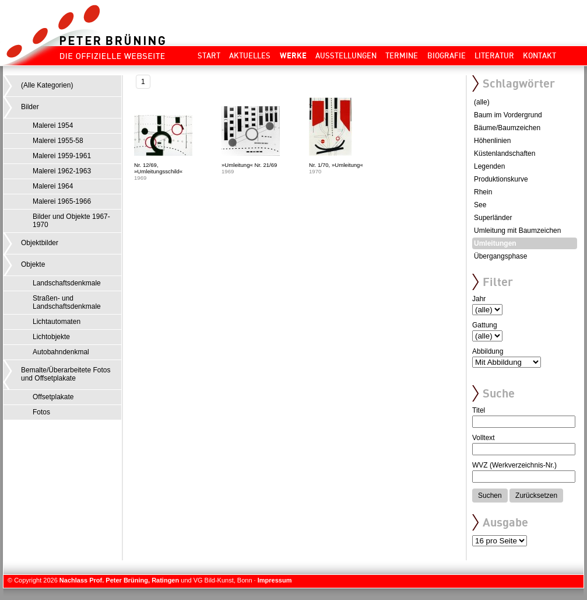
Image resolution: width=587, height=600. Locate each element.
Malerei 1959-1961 (62, 156)
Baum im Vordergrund (508, 115)
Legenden (489, 166)
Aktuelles (249, 55)
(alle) (482, 102)
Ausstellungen (346, 55)
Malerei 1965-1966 (62, 201)
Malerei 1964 (53, 186)
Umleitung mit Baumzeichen (517, 230)
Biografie (446, 55)
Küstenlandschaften (504, 153)
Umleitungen (495, 243)
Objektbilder (39, 243)
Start (209, 55)
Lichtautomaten (56, 322)
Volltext (483, 438)
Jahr (479, 299)
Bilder (30, 107)
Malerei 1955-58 (58, 141)
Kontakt (539, 55)
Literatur (494, 55)
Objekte (33, 264)
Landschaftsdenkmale (67, 283)
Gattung (484, 325)
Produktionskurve (501, 179)
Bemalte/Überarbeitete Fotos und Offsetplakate (65, 374)
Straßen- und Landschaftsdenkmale (67, 302)
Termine (401, 55)
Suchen (490, 495)
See (480, 205)
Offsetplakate (53, 397)
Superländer (493, 218)
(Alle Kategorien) (47, 85)
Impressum (275, 580)
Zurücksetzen (536, 495)
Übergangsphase (500, 256)
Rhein (483, 192)
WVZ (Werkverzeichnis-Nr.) (514, 465)
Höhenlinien (492, 141)
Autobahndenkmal (61, 352)
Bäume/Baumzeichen (507, 128)
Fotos (41, 412)
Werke (293, 55)
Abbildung (487, 351)
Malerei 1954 (53, 125)
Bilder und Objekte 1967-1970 (71, 220)
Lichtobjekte (51, 337)
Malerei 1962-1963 (62, 171)
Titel (478, 410)
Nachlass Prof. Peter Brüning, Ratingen (119, 580)
